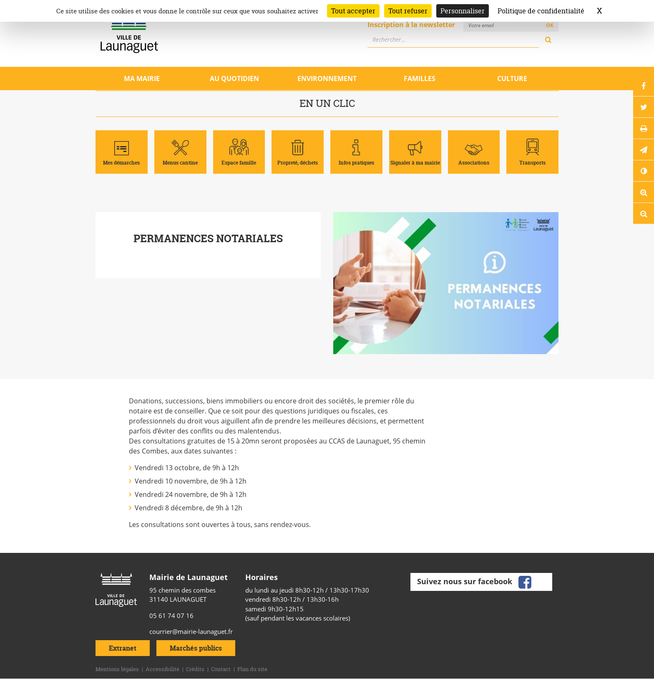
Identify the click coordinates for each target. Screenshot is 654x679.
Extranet (122, 648)
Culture (512, 78)
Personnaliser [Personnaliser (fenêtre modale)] (462, 10)
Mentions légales (117, 669)
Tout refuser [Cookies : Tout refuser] (408, 10)
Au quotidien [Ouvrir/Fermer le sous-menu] (234, 78)
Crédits (195, 669)
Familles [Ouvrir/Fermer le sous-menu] (419, 78)
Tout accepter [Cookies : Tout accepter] (353, 10)
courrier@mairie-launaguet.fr (191, 631)
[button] (643, 149)
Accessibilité (162, 669)
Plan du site (252, 669)
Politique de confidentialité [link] (541, 10)
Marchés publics (196, 648)
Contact (221, 669)
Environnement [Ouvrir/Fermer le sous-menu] (327, 78)
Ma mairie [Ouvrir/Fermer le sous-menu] (142, 78)
